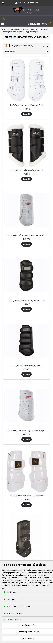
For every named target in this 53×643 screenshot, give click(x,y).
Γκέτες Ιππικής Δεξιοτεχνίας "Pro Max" (27, 496)
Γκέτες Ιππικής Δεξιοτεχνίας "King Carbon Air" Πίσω (27, 235)
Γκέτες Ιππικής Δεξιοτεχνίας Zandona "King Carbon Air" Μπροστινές (27, 431)
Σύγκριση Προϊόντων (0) (22, 45)
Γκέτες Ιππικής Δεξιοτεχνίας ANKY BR (26, 170)
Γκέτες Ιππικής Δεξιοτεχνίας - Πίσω (26, 365)
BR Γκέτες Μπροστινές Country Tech (26, 105)
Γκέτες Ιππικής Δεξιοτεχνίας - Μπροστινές (26, 300)
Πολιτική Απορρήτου (12, 619)
